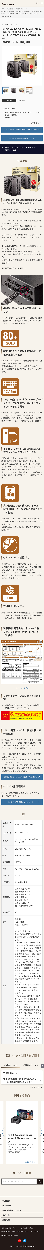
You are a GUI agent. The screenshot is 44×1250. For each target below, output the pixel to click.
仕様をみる (36, 122)
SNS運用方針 (5, 1232)
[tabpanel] (22, 1079)
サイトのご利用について (20, 1232)
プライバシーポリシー (28, 1228)
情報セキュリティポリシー (9, 1228)
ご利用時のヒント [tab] (30, 1065)
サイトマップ (35, 1232)
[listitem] (36, 1087)
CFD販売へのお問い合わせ (9, 1235)
